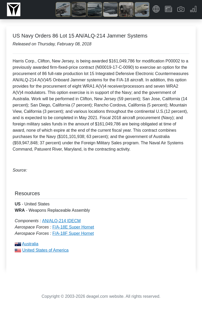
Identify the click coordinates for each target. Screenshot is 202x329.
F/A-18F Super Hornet (73, 233)
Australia (30, 244)
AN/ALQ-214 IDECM (61, 221)
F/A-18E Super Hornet (73, 227)
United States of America (45, 250)
